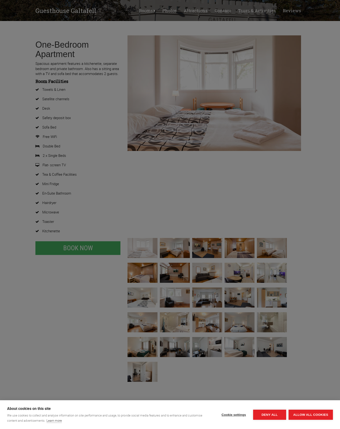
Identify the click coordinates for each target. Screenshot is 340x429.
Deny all (270, 415)
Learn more (54, 420)
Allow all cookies (310, 415)
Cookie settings (233, 415)
